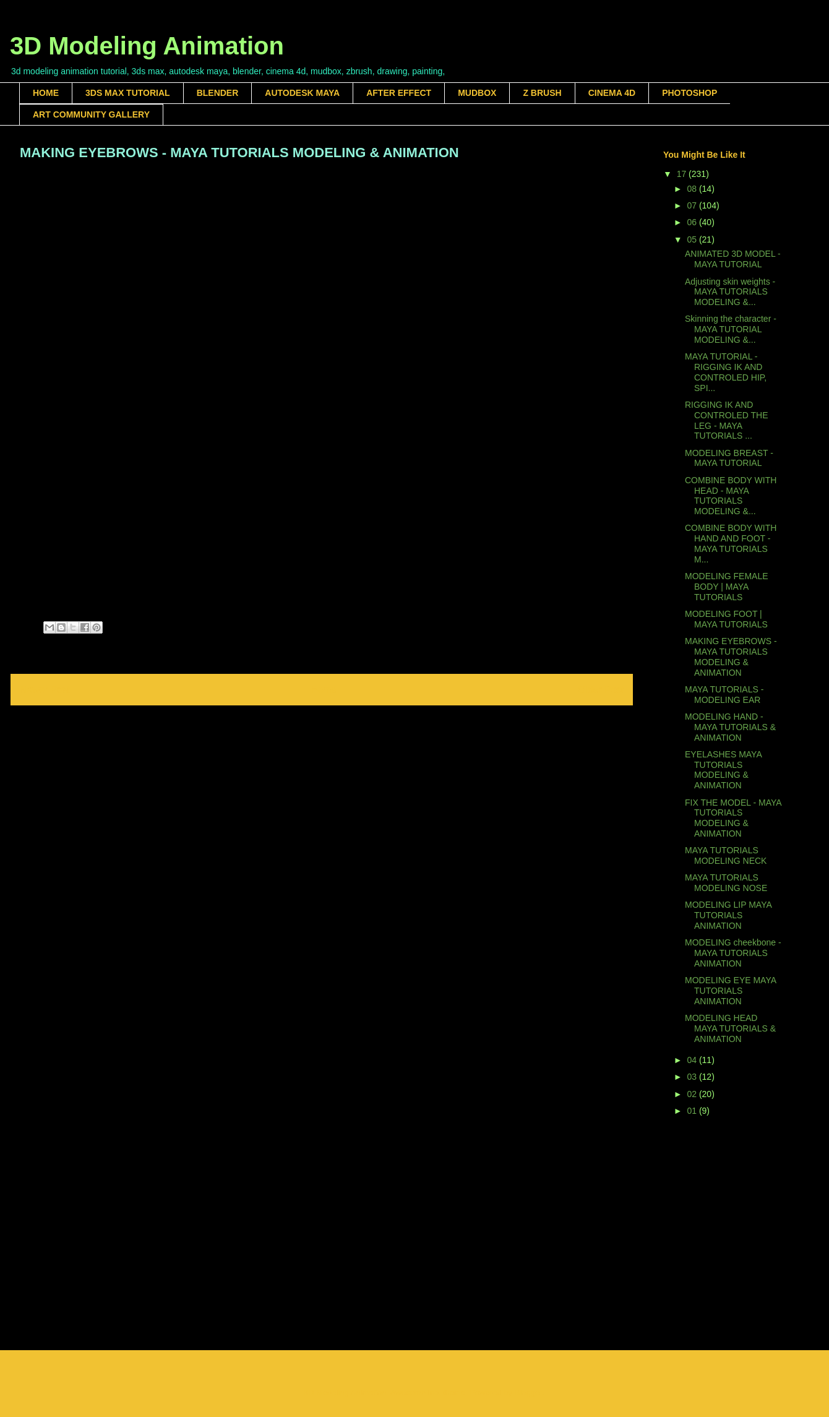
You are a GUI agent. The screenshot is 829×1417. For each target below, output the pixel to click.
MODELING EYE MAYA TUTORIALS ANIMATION (730, 990)
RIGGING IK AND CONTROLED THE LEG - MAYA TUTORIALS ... (726, 420)
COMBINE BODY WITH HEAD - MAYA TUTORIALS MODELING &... (730, 495)
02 (692, 1094)
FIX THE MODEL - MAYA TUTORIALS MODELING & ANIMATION (733, 818)
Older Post (601, 689)
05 (692, 239)
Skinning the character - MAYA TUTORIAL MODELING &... (730, 329)
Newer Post (45, 689)
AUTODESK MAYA (302, 93)
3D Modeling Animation (147, 45)
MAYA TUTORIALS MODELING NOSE (726, 882)
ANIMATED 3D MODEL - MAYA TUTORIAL (733, 259)
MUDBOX (477, 93)
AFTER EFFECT (398, 93)
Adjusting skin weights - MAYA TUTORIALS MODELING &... (730, 292)
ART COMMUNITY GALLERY (91, 114)
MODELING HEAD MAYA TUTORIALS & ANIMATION (730, 1028)
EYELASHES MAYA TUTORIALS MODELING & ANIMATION (723, 769)
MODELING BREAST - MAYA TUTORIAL (729, 458)
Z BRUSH (542, 93)
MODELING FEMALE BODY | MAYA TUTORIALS (726, 586)
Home (324, 689)
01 (692, 1111)
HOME (46, 93)
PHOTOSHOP (689, 93)
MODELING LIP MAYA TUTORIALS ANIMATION (728, 915)
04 (692, 1060)
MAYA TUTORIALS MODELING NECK (726, 855)
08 (692, 189)
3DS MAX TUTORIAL (127, 93)
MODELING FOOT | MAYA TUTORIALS (726, 619)
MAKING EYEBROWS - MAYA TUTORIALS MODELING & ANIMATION (731, 656)
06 (692, 222)
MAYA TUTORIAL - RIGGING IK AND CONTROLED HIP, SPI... (726, 371)
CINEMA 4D (612, 93)
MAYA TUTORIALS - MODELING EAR (724, 694)
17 (683, 174)
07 (692, 205)
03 (692, 1077)
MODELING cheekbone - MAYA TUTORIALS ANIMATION (733, 952)
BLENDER (218, 93)
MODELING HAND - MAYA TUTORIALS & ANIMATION (730, 727)
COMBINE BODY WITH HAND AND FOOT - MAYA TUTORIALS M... (730, 543)
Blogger (528, 1392)
